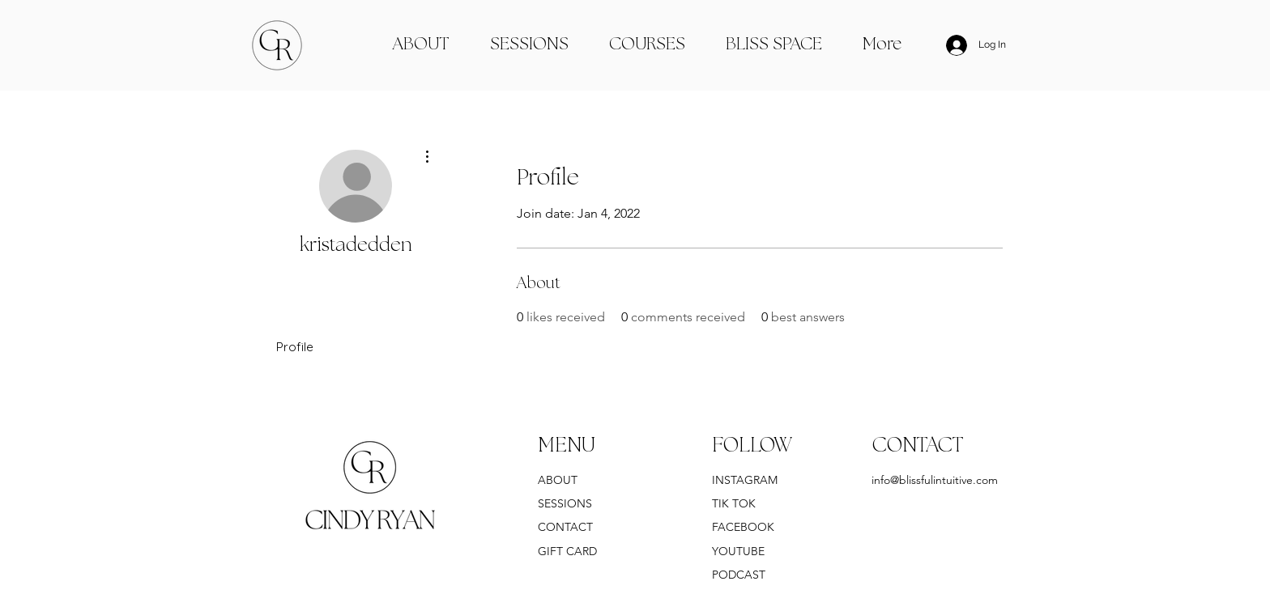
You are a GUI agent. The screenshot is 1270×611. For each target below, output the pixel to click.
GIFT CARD (567, 551)
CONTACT (567, 527)
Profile (294, 346)
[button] (773, 45)
